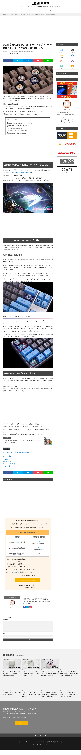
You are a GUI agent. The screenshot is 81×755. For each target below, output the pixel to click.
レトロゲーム (31, 6)
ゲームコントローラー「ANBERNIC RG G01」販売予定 (12, 693)
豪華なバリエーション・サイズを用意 (17, 131)
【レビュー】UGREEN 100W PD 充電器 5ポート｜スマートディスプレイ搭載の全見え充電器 (12, 673)
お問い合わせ (51, 741)
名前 (4, 633)
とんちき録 (44, 744)
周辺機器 (39, 6)
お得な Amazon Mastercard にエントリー (28, 580)
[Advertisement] (40, 29)
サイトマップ (58, 741)
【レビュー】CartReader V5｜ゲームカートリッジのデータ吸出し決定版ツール (31, 694)
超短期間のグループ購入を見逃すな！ (16, 133)
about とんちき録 (23, 741)
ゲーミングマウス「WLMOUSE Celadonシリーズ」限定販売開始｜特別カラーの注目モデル (49, 694)
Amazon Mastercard (33, 524)
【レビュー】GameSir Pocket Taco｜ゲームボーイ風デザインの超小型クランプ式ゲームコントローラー (50, 673)
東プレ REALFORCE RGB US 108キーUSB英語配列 (16, 452)
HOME (5, 14)
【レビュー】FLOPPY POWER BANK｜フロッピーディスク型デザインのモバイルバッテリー (69, 694)
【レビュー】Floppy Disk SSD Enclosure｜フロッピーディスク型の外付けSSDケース (30, 673)
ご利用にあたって (32, 741)
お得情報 (45, 6)
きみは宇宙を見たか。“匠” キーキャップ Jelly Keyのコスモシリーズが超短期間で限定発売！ (38, 14)
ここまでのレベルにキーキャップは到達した (18, 126)
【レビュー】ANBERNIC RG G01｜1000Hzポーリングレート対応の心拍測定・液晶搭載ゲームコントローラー (69, 674)
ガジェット (23, 6)
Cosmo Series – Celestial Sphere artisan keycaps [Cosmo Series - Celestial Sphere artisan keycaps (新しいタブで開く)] (16, 172)
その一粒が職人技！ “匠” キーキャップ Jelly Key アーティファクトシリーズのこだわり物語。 (22, 441)
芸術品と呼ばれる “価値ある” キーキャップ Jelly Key (19, 123)
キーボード (33, 51)
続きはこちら (21, 723)
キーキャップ (28, 51)
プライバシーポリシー (42, 741)
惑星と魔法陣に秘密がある (15, 128)
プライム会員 (14, 572)
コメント (5, 619)
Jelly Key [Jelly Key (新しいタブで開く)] (23, 429)
